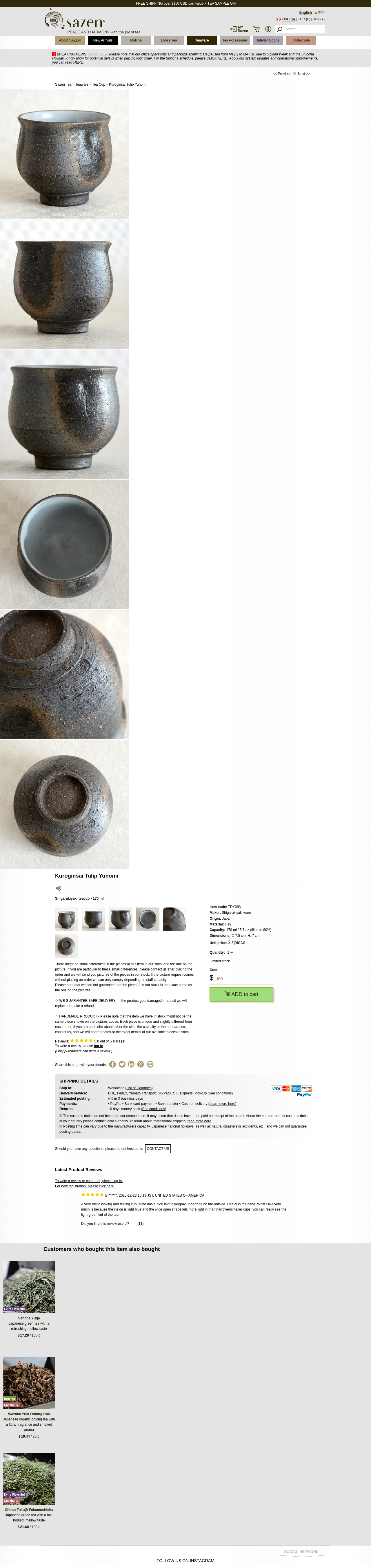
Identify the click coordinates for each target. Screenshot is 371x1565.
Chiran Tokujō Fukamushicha (29, 1510)
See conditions (220, 1093)
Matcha (135, 40)
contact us (158, 1149)
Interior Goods (268, 40)
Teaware (202, 40)
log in (98, 1046)
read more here (199, 1121)
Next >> (304, 74)
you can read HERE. (68, 62)
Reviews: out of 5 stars (90, 1041)
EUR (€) (304, 19)
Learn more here (222, 1104)
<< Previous (282, 74)
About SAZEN (70, 40)
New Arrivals (103, 40)
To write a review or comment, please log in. (89, 1181)
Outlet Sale (301, 40)
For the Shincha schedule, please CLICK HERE (190, 58)
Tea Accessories (235, 40)
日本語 (319, 12)
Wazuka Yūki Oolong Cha (29, 1414)
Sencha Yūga (29, 1318)
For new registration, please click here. (84, 1186)
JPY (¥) (319, 19)
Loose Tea (169, 40)
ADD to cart (241, 994)
